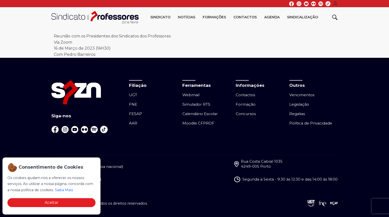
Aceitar (52, 202)
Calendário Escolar (200, 113)
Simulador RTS (196, 104)
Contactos (245, 17)
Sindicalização (302, 17)
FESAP (135, 113)
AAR (133, 123)
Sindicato (160, 17)
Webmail (190, 95)
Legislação (299, 104)
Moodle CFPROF (198, 123)
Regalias (297, 113)
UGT (133, 95)
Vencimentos (301, 95)
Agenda (272, 17)
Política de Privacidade (310, 123)
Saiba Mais (64, 190)
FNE (133, 104)
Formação (246, 104)
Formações (214, 17)
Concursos (246, 113)
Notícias (186, 17)
